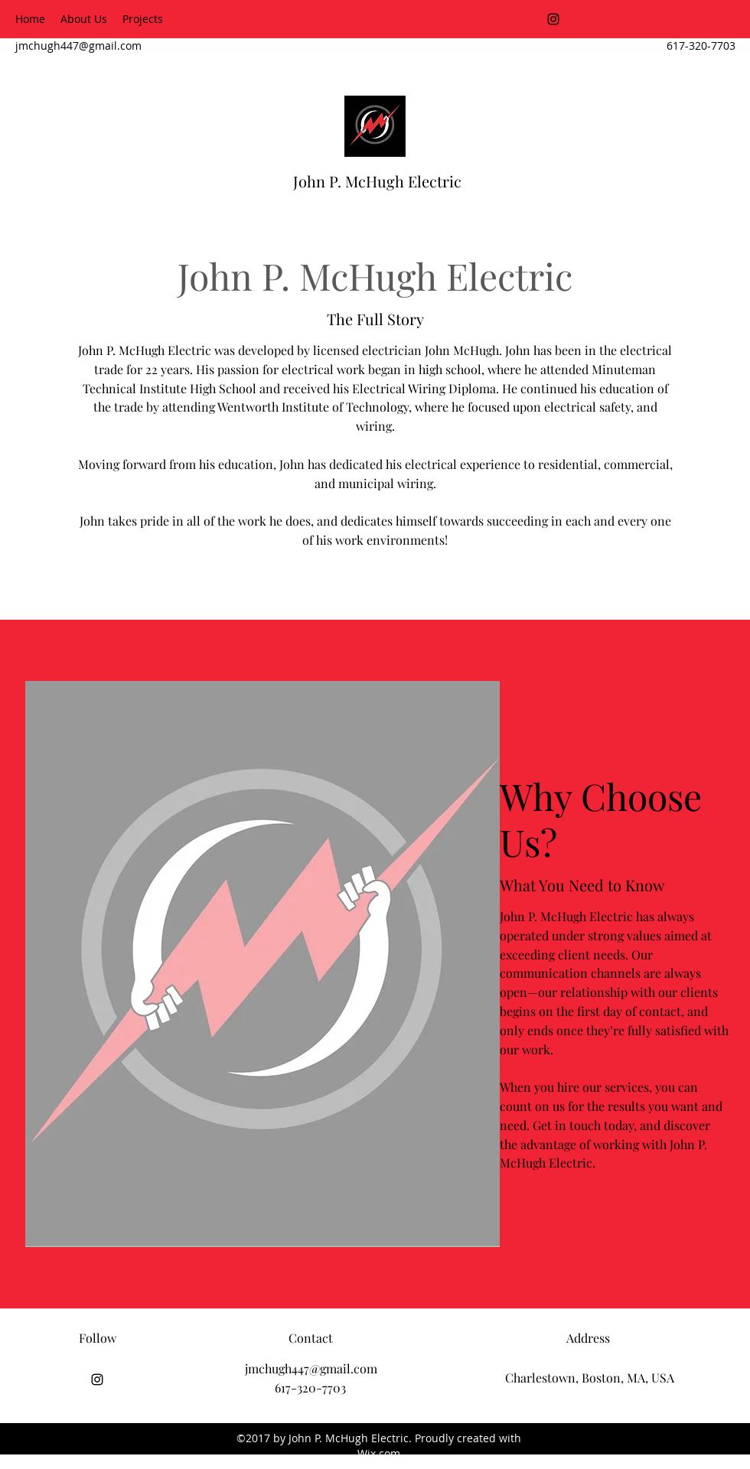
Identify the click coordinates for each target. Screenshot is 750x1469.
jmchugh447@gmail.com (78, 45)
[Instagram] (553, 19)
